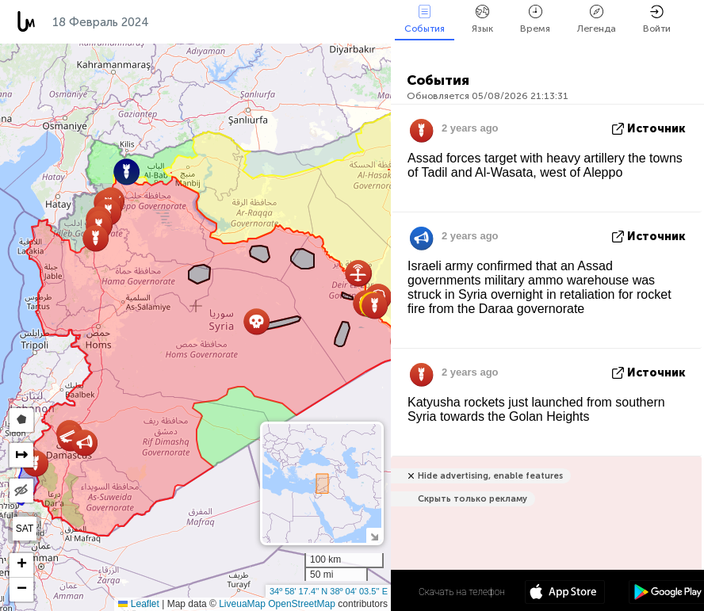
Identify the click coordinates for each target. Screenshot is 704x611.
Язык (482, 19)
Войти (657, 19)
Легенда (596, 19)
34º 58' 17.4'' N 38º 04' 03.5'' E (329, 591)
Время (535, 19)
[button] (95, 238)
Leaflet (138, 603)
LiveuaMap (242, 603)
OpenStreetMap (301, 603)
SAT (24, 528)
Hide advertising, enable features (490, 476)
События (424, 19)
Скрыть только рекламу (472, 499)
